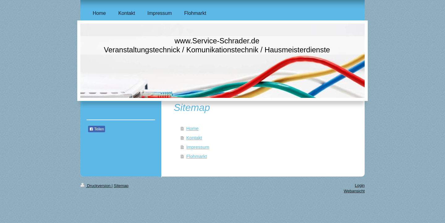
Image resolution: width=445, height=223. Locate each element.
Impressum (197, 147)
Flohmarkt (196, 156)
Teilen (96, 129)
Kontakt (194, 137)
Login (360, 185)
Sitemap (121, 185)
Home (192, 128)
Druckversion (96, 185)
